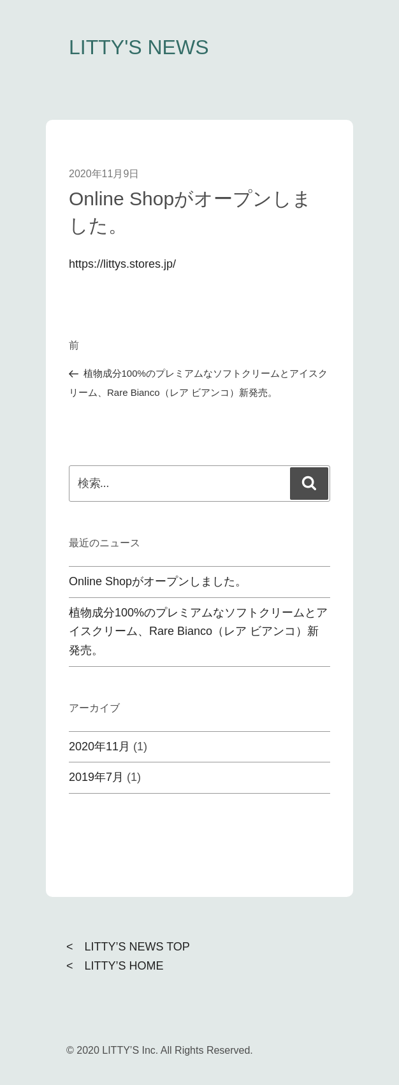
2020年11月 (99, 746)
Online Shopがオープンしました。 (158, 581)
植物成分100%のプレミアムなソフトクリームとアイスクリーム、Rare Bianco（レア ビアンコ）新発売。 (198, 631)
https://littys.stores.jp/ (122, 264)
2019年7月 (96, 777)
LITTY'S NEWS (138, 47)
